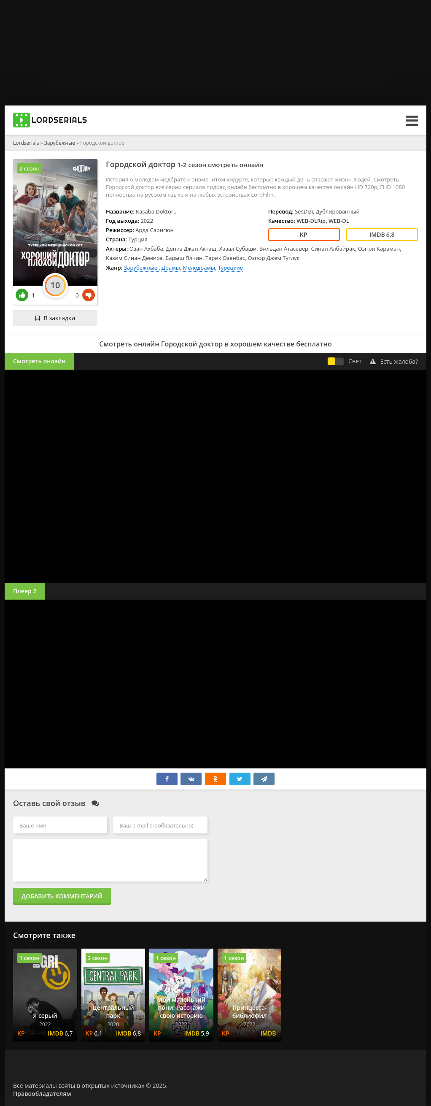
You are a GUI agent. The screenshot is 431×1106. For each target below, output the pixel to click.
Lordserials (26, 142)
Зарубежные (60, 142)
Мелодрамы (199, 267)
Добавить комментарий (62, 896)
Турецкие (230, 267)
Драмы (171, 267)
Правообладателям (42, 1094)
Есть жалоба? (394, 361)
